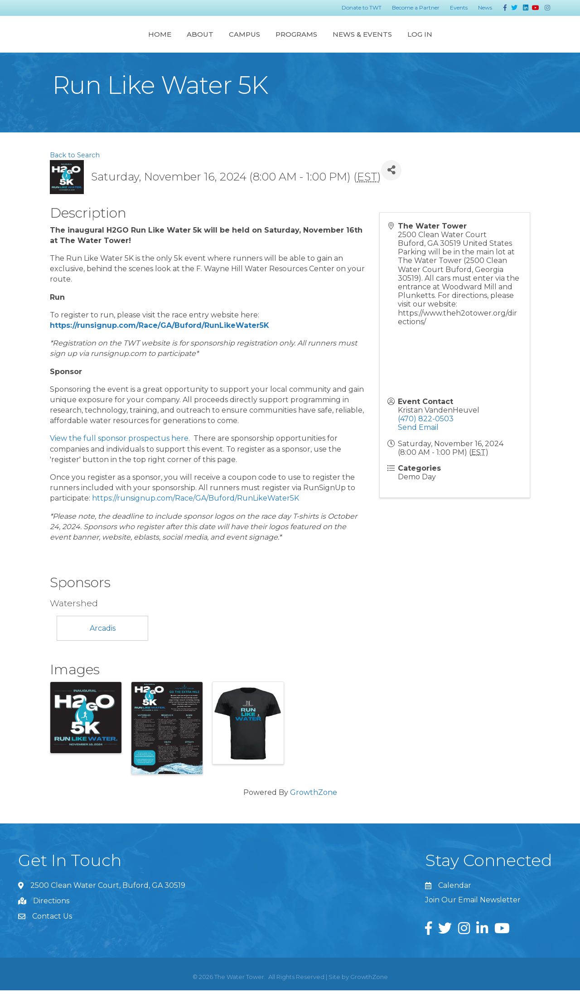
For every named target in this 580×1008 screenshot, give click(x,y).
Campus (155, 42)
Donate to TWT (362, 7)
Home (70, 42)
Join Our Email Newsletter (473, 917)
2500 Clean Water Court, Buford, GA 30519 (107, 903)
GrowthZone (313, 810)
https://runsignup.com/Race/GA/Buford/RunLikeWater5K (159, 343)
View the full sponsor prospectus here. (121, 456)
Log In (508, 42)
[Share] (391, 188)
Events (459, 7)
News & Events (450, 42)
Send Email (418, 445)
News (485, 7)
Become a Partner (416, 7)
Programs (385, 42)
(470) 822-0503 (426, 436)
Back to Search (75, 173)
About (111, 42)
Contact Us (52, 934)
